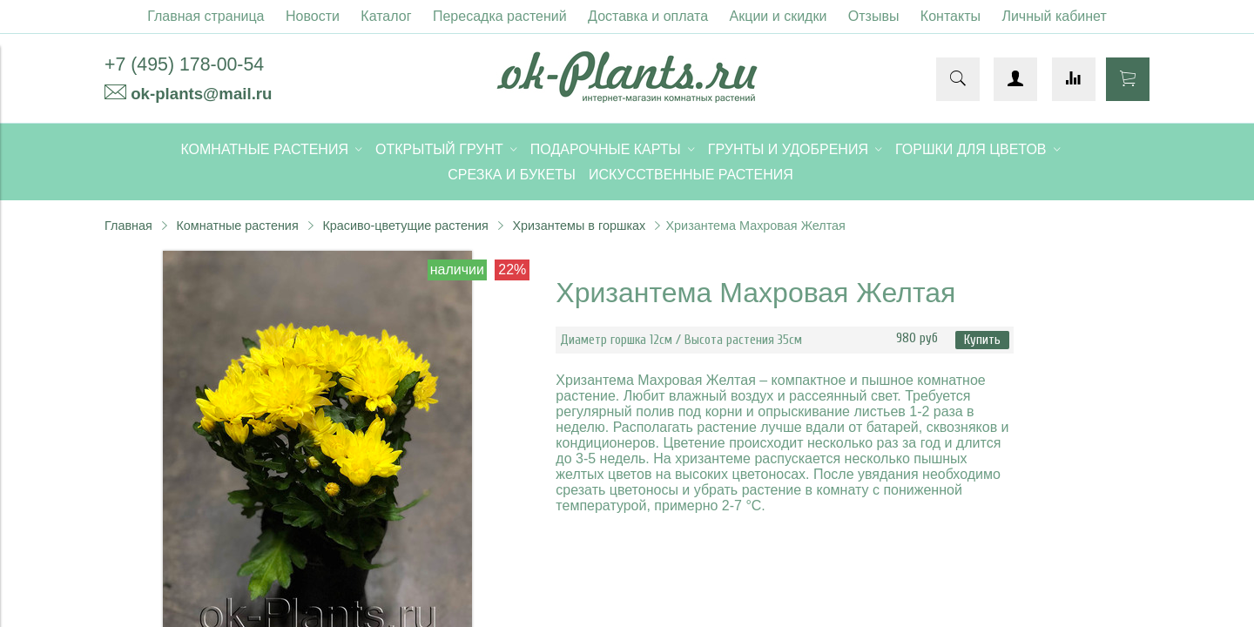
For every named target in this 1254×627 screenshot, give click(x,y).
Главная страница (205, 16)
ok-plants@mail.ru (201, 93)
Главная (128, 226)
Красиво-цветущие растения (405, 226)
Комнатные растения (237, 226)
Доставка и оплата (648, 16)
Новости (313, 16)
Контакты (950, 16)
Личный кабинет (1053, 16)
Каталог (386, 16)
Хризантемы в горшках (578, 226)
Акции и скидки (778, 16)
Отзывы (874, 16)
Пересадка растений (500, 16)
